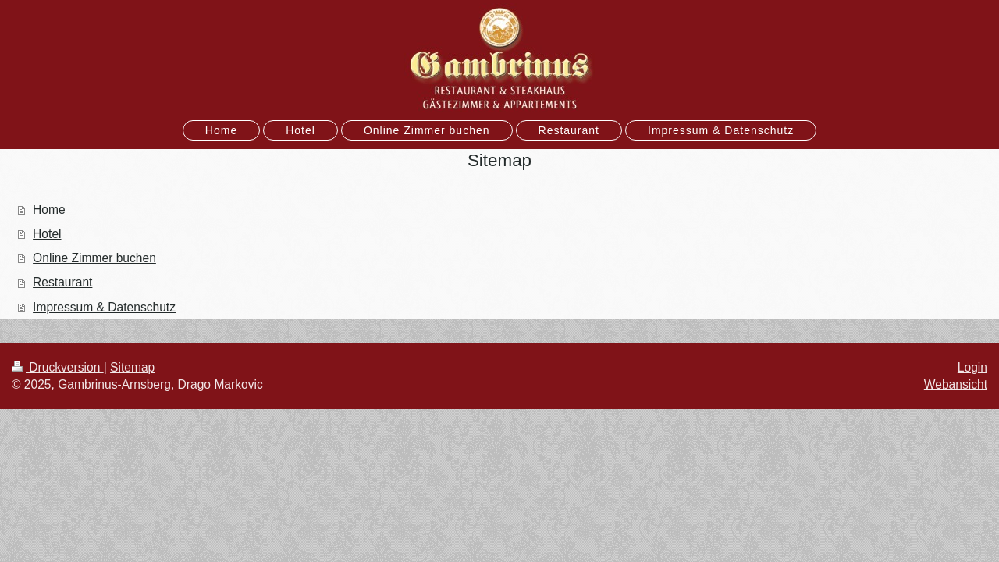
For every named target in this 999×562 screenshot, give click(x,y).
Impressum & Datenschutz (104, 307)
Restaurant (62, 282)
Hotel (47, 233)
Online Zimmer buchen (94, 258)
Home (49, 209)
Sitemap (132, 367)
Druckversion (58, 367)
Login (972, 367)
